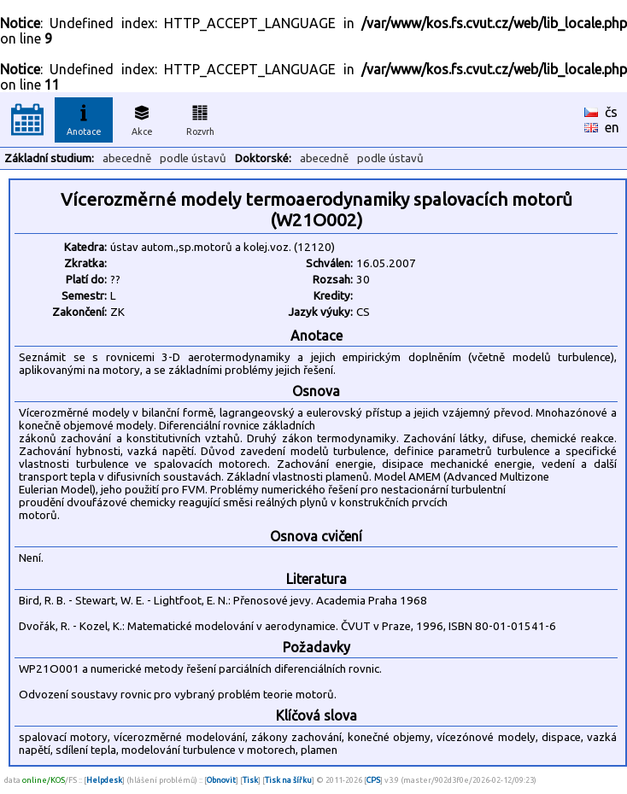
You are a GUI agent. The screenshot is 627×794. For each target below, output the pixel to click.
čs (611, 112)
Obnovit (221, 780)
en (612, 127)
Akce (141, 118)
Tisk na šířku (288, 780)
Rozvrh (200, 118)
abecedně (127, 158)
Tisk (250, 780)
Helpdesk (104, 780)
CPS (373, 780)
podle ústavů (193, 158)
